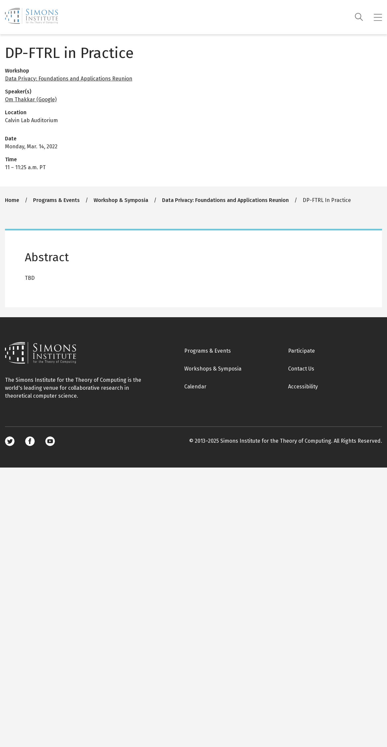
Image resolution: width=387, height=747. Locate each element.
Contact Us (301, 369)
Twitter (10, 441)
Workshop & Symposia (121, 200)
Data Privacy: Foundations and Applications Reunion (68, 78)
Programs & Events (56, 200)
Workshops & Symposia (212, 369)
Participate (301, 351)
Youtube (50, 441)
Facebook (30, 441)
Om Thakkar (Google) (31, 99)
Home (12, 200)
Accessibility (303, 386)
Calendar (195, 386)
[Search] (359, 17)
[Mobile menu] (378, 17)
